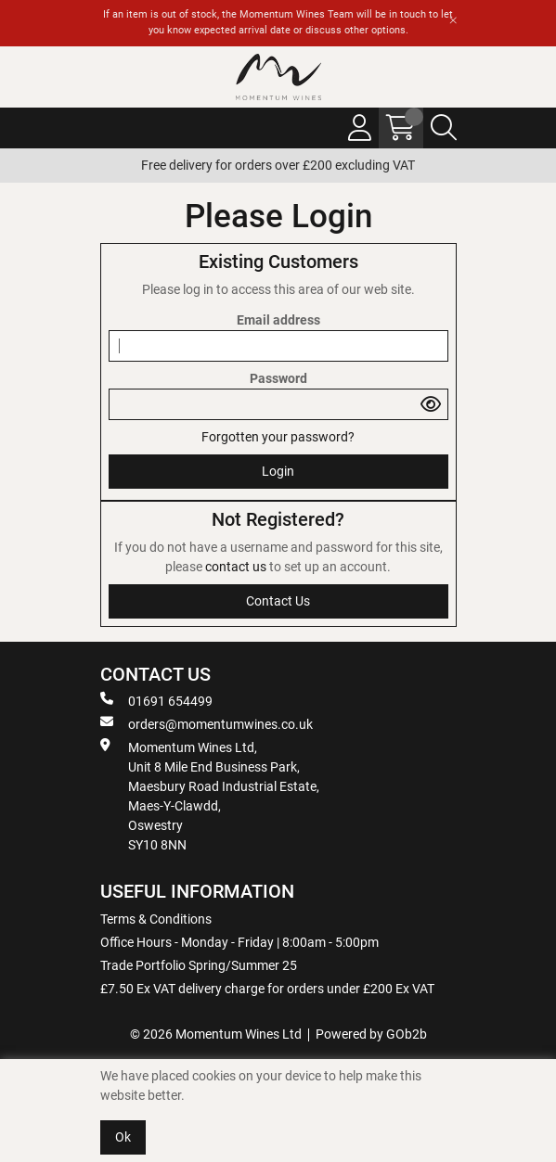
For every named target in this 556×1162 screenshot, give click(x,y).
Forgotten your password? (278, 436)
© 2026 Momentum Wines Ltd (216, 1034)
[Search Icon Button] (443, 128)
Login (278, 471)
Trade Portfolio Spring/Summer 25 (198, 965)
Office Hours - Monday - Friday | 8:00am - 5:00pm (239, 942)
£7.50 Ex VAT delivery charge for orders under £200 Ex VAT (267, 988)
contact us (237, 566)
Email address (278, 320)
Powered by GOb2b (371, 1034)
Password (278, 378)
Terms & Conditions (156, 919)
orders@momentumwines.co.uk (206, 723)
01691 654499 (156, 700)
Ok (123, 1137)
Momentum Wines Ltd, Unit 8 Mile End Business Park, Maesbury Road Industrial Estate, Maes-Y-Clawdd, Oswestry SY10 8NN (209, 795)
